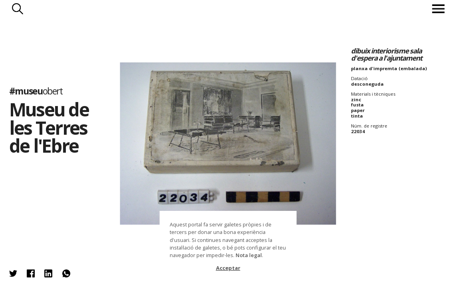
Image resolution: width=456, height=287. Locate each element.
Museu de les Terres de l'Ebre (49, 127)
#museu (36, 91)
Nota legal (249, 255)
